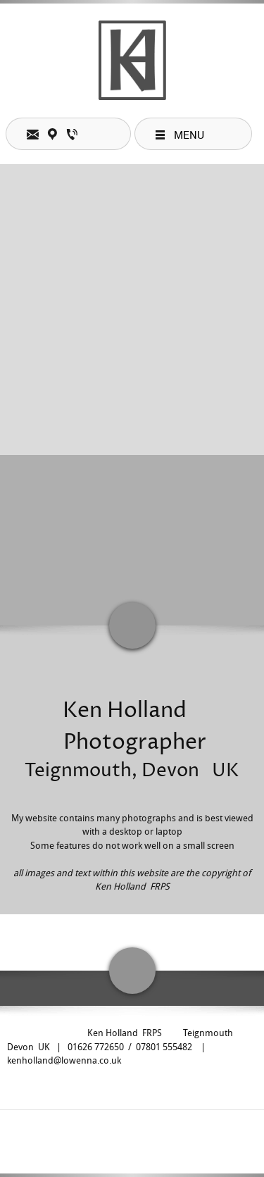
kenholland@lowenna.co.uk (64, 1060)
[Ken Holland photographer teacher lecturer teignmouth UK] (132, 60)
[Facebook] (129, 1135)
